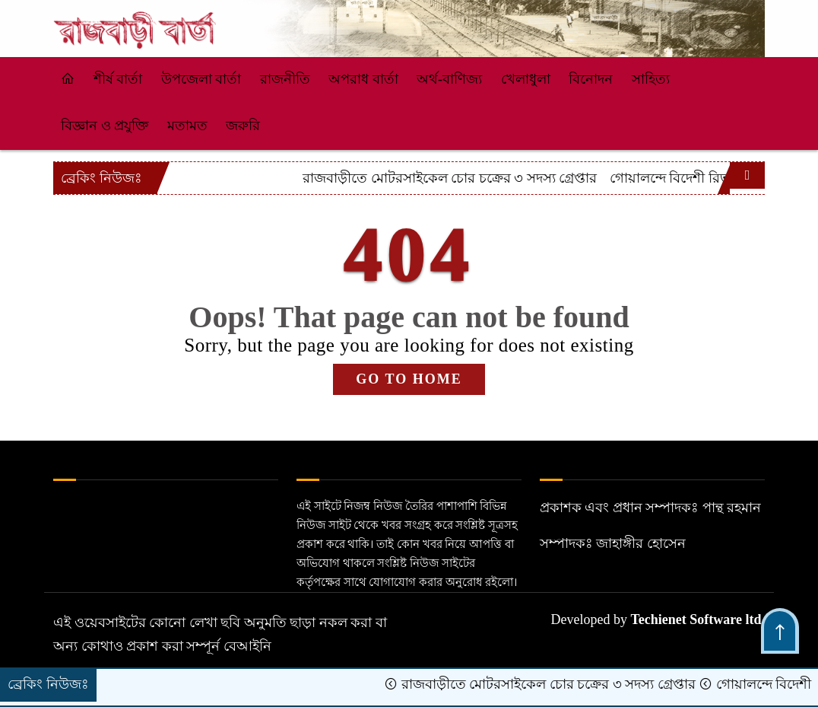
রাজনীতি (285, 79)
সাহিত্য (651, 79)
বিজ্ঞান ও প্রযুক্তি (104, 125)
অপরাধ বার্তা (363, 79)
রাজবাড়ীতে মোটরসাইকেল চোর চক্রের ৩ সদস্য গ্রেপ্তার (594, 178)
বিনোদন (591, 79)
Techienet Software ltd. (698, 619)
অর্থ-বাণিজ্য (449, 79)
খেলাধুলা (525, 79)
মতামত (187, 125)
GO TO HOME (408, 379)
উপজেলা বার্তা (201, 79)
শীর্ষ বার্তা (118, 79)
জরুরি (243, 125)
